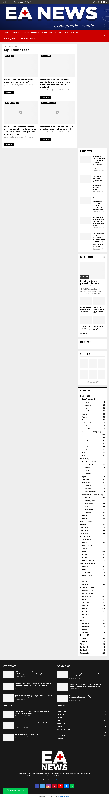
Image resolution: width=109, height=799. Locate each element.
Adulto (84, 641)
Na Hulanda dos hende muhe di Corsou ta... (85, 309)
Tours (84, 578)
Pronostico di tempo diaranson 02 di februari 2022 (99, 310)
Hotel (84, 569)
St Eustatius (84, 530)
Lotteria (84, 557)
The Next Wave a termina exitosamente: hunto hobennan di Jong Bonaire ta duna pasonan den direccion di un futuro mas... (99, 240)
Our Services (18, 2)
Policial (84, 542)
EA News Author (9, 85)
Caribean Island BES (89, 432)
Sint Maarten (88, 441)
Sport (84, 477)
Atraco (84, 629)
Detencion (85, 626)
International (86, 420)
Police (84, 453)
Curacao (87, 435)
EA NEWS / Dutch (28, 39)
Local (5, 33)
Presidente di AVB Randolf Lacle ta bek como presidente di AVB (20, 81)
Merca (84, 611)
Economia (85, 554)
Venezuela (87, 423)
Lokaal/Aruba (86, 462)
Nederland (88, 512)
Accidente (85, 623)
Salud (84, 539)
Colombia (87, 426)
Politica (84, 545)
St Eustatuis (84, 527)
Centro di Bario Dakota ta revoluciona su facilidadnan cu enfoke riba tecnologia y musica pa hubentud (98, 183)
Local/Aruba (86, 399)
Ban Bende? (84, 650)
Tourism (85, 417)
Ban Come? (84, 647)
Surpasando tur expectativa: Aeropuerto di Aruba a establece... (85, 330)
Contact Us (28, 2)
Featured (7, 55)
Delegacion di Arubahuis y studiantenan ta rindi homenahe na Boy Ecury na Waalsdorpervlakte (85, 685)
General (85, 566)
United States (88, 429)
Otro (83, 617)
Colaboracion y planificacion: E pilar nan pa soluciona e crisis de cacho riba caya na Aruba (87, 697)
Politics (84, 456)
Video (83, 33)
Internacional (48, 33)
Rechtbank (87, 474)
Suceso (62, 33)
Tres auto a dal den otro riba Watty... (98, 328)
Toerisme (85, 480)
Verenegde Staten (90, 491)
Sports (84, 414)
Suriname (85, 614)
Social (86, 411)
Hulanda (85, 608)
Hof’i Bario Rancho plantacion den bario (89, 282)
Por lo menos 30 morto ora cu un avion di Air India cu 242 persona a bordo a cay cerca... (33, 724)
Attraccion (85, 581)
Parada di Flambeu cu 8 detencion (26, 734)
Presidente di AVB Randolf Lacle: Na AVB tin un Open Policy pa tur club (56, 128)
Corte (84, 551)
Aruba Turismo (30, 33)
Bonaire (87, 438)
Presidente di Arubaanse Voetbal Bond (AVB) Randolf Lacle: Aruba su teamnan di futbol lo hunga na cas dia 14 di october (20, 130)
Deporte (17, 33)
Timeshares (86, 572)
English (82, 396)
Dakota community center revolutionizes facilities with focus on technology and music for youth (99, 203)
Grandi (84, 638)
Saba (86, 444)
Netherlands (88, 450)
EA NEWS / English (10, 39)
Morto (74, 33)
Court (86, 408)
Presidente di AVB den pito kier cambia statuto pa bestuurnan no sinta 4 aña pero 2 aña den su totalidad (55, 83)
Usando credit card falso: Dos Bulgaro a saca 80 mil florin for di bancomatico (32, 712)
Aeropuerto (86, 584)
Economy (87, 405)
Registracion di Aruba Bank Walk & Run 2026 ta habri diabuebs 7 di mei (98, 221)
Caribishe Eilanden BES (90, 495)
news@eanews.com (59, 780)
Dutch (82, 459)
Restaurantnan (87, 575)
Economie (87, 468)
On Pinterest (85, 354)
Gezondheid (88, 465)
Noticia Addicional (88, 560)
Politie (84, 515)
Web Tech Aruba (64, 797)
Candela (85, 632)
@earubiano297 (93, 382)
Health (86, 402)
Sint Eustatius (88, 447)
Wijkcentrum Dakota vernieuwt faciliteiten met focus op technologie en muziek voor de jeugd (33, 673)
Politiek (84, 518)
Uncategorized (85, 653)
